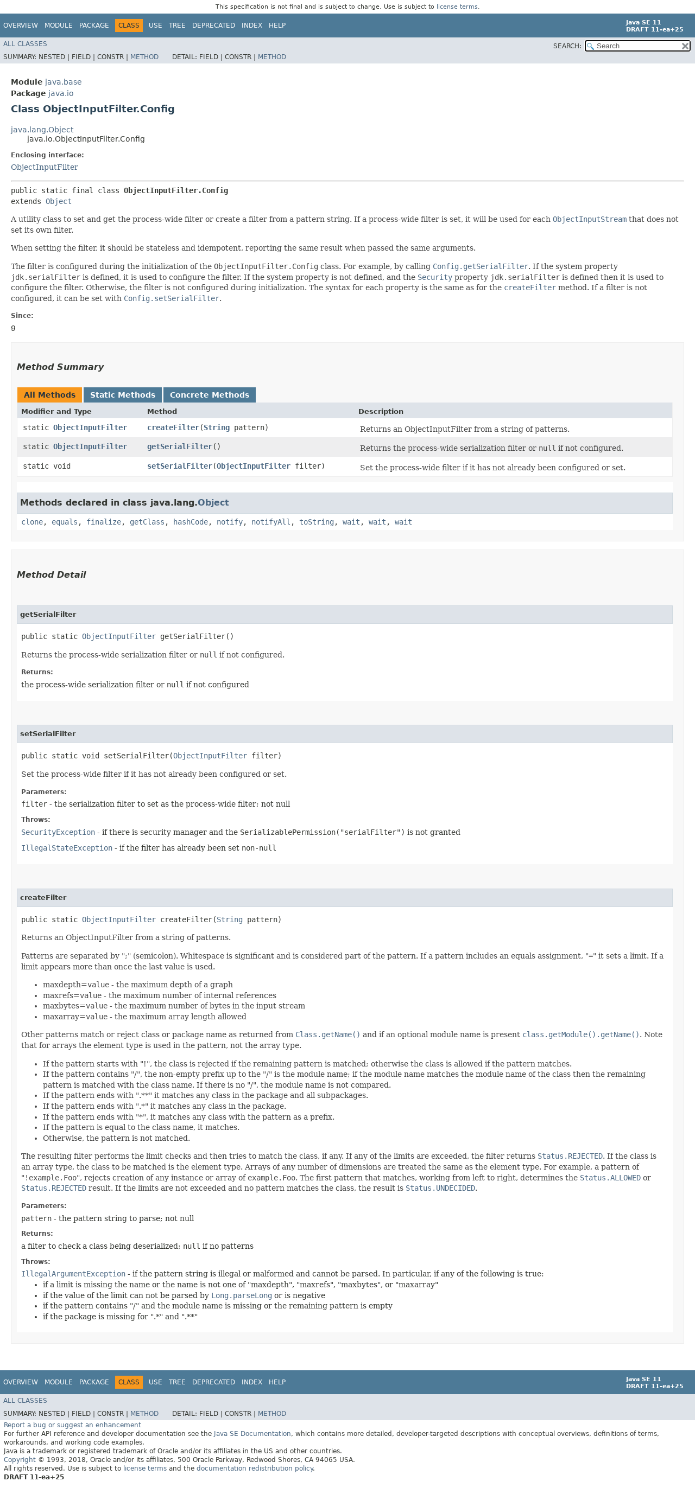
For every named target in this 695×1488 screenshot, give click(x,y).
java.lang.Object (42, 129)
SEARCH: (567, 46)
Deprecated (213, 25)
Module (59, 25)
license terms (457, 6)
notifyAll (270, 522)
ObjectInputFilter (44, 167)
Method (144, 57)
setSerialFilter (179, 466)
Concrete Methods (209, 395)
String (217, 427)
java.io (61, 93)
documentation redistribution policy (255, 1468)
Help (277, 25)
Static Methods (122, 395)
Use (155, 25)
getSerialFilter (179, 446)
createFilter (173, 427)
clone (32, 522)
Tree (177, 25)
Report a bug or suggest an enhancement (72, 1425)
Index (252, 25)
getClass (147, 522)
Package (94, 25)
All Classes (25, 44)
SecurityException (58, 832)
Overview (20, 25)
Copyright (20, 1460)
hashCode (190, 522)
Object (59, 201)
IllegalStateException (66, 848)
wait (351, 522)
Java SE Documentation (252, 1434)
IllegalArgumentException (73, 1273)
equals (65, 522)
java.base (63, 82)
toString (316, 522)
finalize (103, 522)
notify (230, 522)
